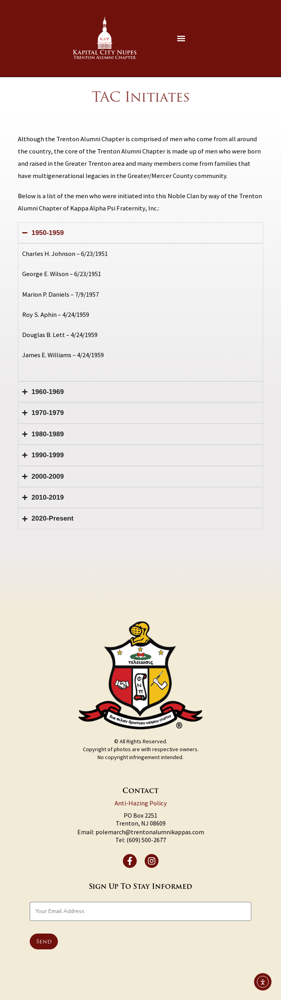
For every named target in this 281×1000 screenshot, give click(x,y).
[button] (181, 38)
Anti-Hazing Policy (141, 803)
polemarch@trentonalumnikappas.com (150, 832)
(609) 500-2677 (146, 840)
